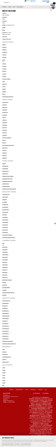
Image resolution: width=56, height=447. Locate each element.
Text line (4, 13)
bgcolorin (4, 84)
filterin (3, 94)
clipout (4, 140)
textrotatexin (5, 219)
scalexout (4, 132)
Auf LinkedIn (45, 393)
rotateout (4, 120)
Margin (8, 25)
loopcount (4, 285)
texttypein (4, 199)
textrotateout (5, 323)
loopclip (4, 282)
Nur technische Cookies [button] (7, 444)
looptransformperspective (8, 292)
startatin (4, 54)
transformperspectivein (7, 96)
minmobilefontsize (6, 357)
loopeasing (4, 257)
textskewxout (5, 336)
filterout (4, 142)
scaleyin (4, 76)
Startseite (4, 7)
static (3, 349)
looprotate (4, 262)
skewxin (4, 71)
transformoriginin (6, 79)
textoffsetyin (5, 207)
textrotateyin (5, 222)
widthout (4, 155)
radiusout (4, 153)
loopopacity (5, 259)
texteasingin (5, 212)
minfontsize (5, 354)
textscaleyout (5, 333)
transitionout (5, 102)
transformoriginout (6, 137)
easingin (4, 57)
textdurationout (6, 316)
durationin (4, 52)
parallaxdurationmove (7, 178)
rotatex (4, 370)
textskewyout (5, 338)
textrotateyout (5, 328)
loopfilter (4, 295)
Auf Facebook (36, 393)
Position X (4, 17)
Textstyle (6, 32)
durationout (5, 112)
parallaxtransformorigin (7, 176)
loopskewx (4, 269)
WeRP (14, 7)
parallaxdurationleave (7, 181)
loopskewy (4, 272)
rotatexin (4, 66)
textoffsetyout (5, 313)
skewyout (4, 130)
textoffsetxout (5, 311)
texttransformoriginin (7, 235)
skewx (3, 375)
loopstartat (4, 247)
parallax (4, 163)
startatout (4, 104)
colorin (4, 86)
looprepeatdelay (6, 287)
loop (3, 243)
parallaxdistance (6, 186)
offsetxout (4, 107)
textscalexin (5, 225)
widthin (4, 89)
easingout (4, 115)
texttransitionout (6, 300)
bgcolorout (4, 147)
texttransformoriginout (7, 341)
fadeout (4, 117)
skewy (3, 377)
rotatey (4, 372)
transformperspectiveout (8, 145)
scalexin (4, 74)
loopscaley (4, 277)
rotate (3, 367)
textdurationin (5, 209)
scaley (3, 382)
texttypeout (5, 305)
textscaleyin (5, 227)
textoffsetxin (5, 204)
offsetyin (4, 49)
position (4, 359)
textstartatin (5, 197)
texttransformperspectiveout (9, 343)
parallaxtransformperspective (9, 189)
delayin (4, 44)
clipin (3, 81)
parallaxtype (5, 168)
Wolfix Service (20, 7)
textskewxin (5, 230)
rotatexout (4, 122)
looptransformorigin (7, 280)
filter (3, 385)
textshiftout (5, 308)
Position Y (4, 21)
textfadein (4, 214)
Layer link (4, 36)
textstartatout (5, 303)
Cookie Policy (44, 441)
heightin (4, 91)
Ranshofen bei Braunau (34, 398)
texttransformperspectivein (8, 237)
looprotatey (5, 267)
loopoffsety (5, 252)
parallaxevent (5, 171)
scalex (3, 380)
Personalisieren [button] (26, 444)
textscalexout (5, 331)
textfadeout (5, 321)
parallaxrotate (5, 183)
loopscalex (4, 275)
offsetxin (4, 47)
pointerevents (5, 362)
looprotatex (5, 264)
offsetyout (4, 110)
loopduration (5, 254)
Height (3, 27)
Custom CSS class (6, 39)
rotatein (4, 63)
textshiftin (4, 202)
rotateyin (4, 68)
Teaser (9, 7)
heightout (4, 158)
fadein (3, 60)
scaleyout (4, 135)
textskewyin (5, 232)
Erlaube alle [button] (17, 444)
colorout (4, 150)
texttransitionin (5, 194)
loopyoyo (4, 290)
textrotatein (5, 217)
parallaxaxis (5, 173)
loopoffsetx (5, 249)
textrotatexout (5, 326)
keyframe (4, 352)
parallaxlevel (5, 166)
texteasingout (5, 318)
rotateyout (4, 125)
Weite (3, 30)
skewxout (4, 127)
